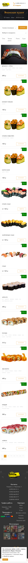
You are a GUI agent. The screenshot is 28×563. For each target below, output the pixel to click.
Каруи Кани (6, 170)
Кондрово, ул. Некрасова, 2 (14, 486)
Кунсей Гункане (7, 102)
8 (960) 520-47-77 (14, 497)
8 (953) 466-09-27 (14, 494)
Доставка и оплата (21, 513)
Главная (7, 17)
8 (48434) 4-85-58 (14, 499)
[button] (9, 28)
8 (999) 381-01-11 (21, 3)
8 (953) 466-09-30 (14, 491)
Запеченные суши (8, 235)
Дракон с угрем (7, 66)
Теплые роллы (10, 39)
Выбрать (22, 240)
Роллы (18, 38)
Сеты (3, 38)
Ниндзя (4, 405)
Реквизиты (21, 518)
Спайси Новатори (8, 136)
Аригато (5, 297)
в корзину (21, 75)
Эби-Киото (5, 369)
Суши (24, 38)
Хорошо (5, 559)
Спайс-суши (6, 204)
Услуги (21, 507)
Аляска (4, 441)
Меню (12, 17)
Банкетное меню (21, 520)
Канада (4, 333)
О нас (21, 510)
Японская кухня (20, 17)
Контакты (21, 515)
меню (22, 27)
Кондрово (18, 5)
